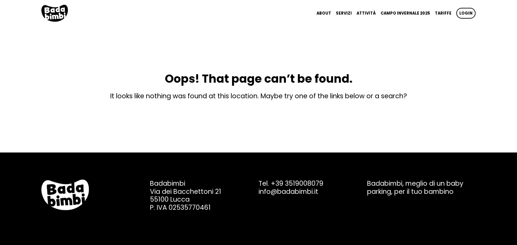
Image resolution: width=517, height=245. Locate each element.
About (324, 13)
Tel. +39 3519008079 (290, 183)
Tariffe (443, 13)
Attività (366, 13)
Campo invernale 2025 (405, 13)
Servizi (344, 13)
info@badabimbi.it (288, 191)
